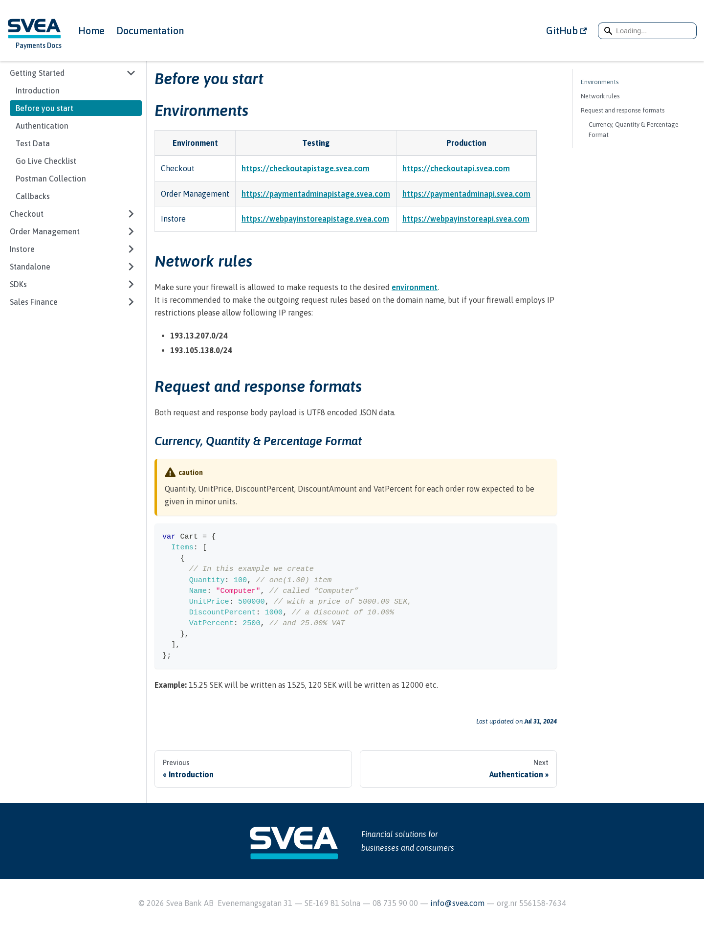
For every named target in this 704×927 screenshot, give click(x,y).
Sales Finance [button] (34, 301)
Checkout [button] (27, 213)
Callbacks (33, 196)
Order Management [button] (45, 231)
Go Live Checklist (46, 161)
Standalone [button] (30, 266)
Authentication (42, 125)
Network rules (600, 96)
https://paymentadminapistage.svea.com (316, 193)
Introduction (38, 90)
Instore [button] (22, 249)
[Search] (647, 31)
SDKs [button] (18, 284)
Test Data (33, 143)
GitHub (566, 30)
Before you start (44, 108)
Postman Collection (51, 178)
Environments (599, 82)
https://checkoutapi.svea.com (456, 168)
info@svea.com (458, 903)
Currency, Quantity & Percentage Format (634, 129)
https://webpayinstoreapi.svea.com (465, 218)
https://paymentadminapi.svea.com (466, 193)
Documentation (150, 30)
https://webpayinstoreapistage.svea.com (315, 218)
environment (415, 287)
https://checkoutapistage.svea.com (306, 168)
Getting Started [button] (37, 72)
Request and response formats (622, 110)
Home (91, 30)
